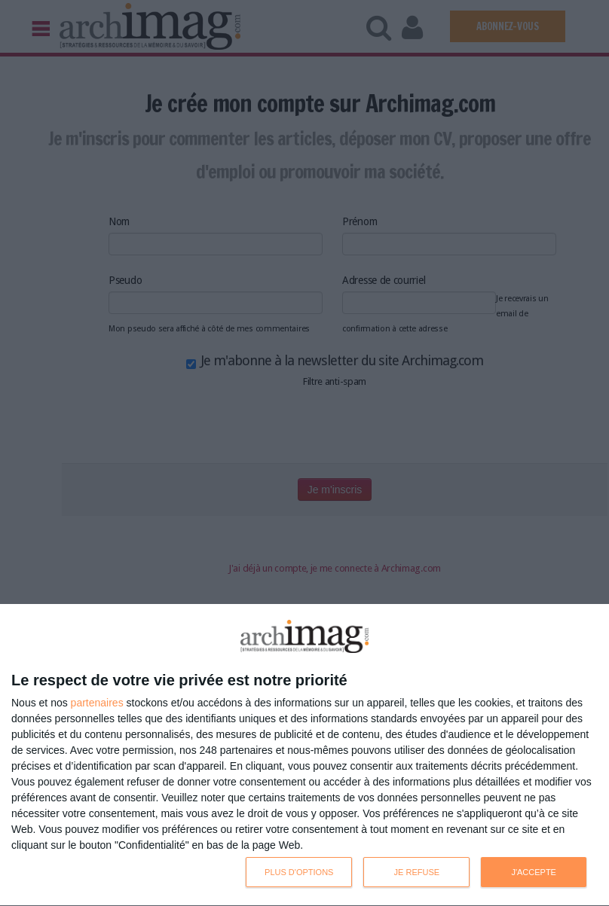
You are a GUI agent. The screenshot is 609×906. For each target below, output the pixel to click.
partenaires (97, 702)
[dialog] (304, 755)
